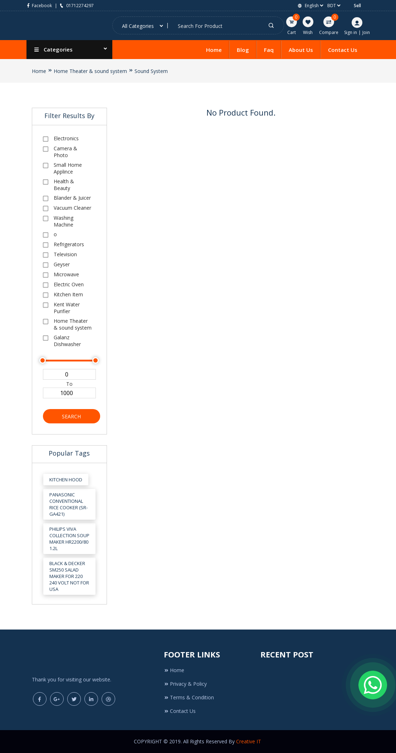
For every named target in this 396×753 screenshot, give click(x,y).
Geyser (62, 264)
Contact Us (342, 49)
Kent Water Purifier (67, 308)
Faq (269, 49)
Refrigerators (69, 244)
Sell (357, 6)
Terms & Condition (189, 697)
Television (65, 254)
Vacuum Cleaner (72, 207)
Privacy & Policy (185, 683)
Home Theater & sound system (90, 71)
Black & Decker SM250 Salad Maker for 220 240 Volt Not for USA (69, 576)
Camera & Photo (65, 152)
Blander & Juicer (72, 197)
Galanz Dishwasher (67, 341)
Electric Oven (69, 284)
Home (214, 49)
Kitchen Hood (65, 479)
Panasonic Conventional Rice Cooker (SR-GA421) (68, 504)
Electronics (66, 138)
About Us (301, 49)
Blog (243, 49)
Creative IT (249, 741)
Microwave (66, 274)
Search (71, 416)
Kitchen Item (68, 294)
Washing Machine (63, 221)
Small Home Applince (68, 168)
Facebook (39, 6)
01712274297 (76, 6)
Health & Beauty (64, 184)
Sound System (151, 71)
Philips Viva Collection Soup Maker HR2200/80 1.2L (69, 539)
